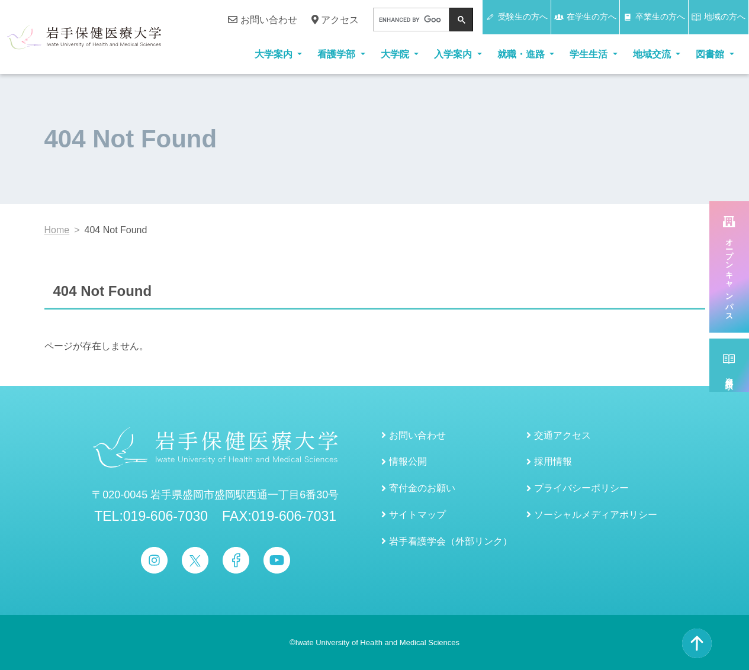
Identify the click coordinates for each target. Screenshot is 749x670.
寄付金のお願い (422, 488)
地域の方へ (718, 17)
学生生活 (590, 54)
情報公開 (408, 461)
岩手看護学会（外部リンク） (450, 541)
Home (57, 230)
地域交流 (653, 54)
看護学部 (337, 54)
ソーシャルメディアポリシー (595, 515)
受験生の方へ (517, 17)
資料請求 (729, 374)
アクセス (335, 20)
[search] (410, 19)
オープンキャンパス (729, 276)
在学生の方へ (585, 17)
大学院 (396, 54)
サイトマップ (417, 515)
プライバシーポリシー (581, 488)
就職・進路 (522, 54)
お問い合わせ (262, 20)
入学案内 (454, 54)
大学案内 (275, 54)
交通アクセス (562, 435)
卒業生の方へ (654, 17)
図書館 (711, 54)
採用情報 (553, 461)
